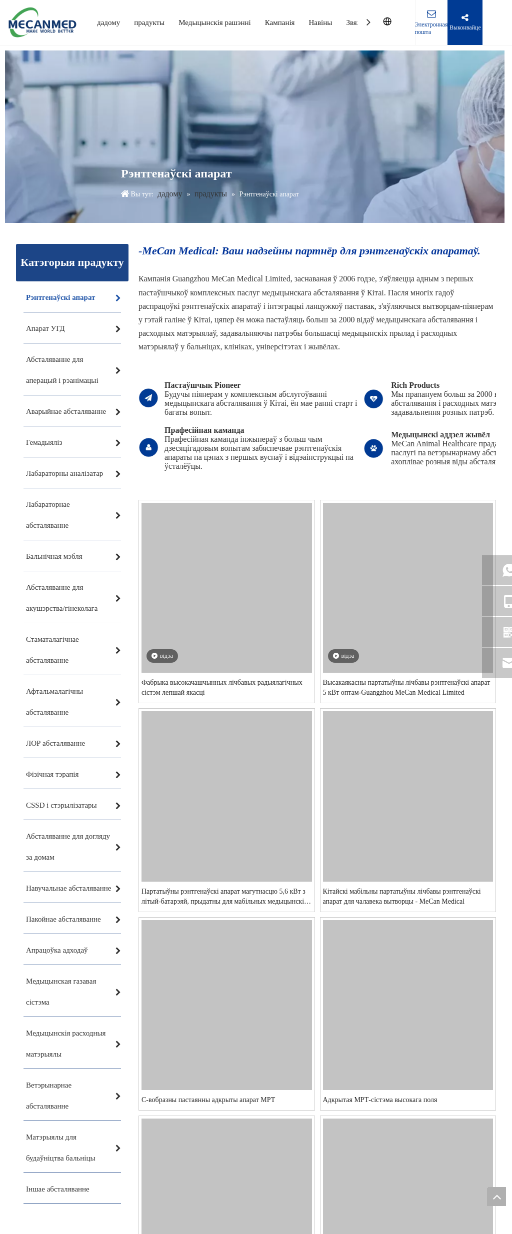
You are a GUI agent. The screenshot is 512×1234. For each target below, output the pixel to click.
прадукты (149, 22)
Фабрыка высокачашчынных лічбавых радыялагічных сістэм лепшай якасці (267, 762)
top (496, 1196)
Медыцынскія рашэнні (214, 22)
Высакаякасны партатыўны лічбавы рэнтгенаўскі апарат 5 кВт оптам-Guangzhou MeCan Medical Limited (316, 1135)
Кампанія (280, 22)
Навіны (320, 22)
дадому (108, 22)
